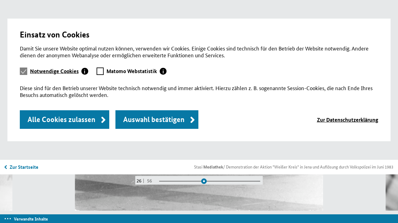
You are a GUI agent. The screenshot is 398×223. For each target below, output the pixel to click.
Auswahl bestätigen (153, 119)
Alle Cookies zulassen (61, 119)
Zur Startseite (24, 167)
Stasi (208, 167)
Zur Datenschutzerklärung (347, 119)
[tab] (59, 71)
